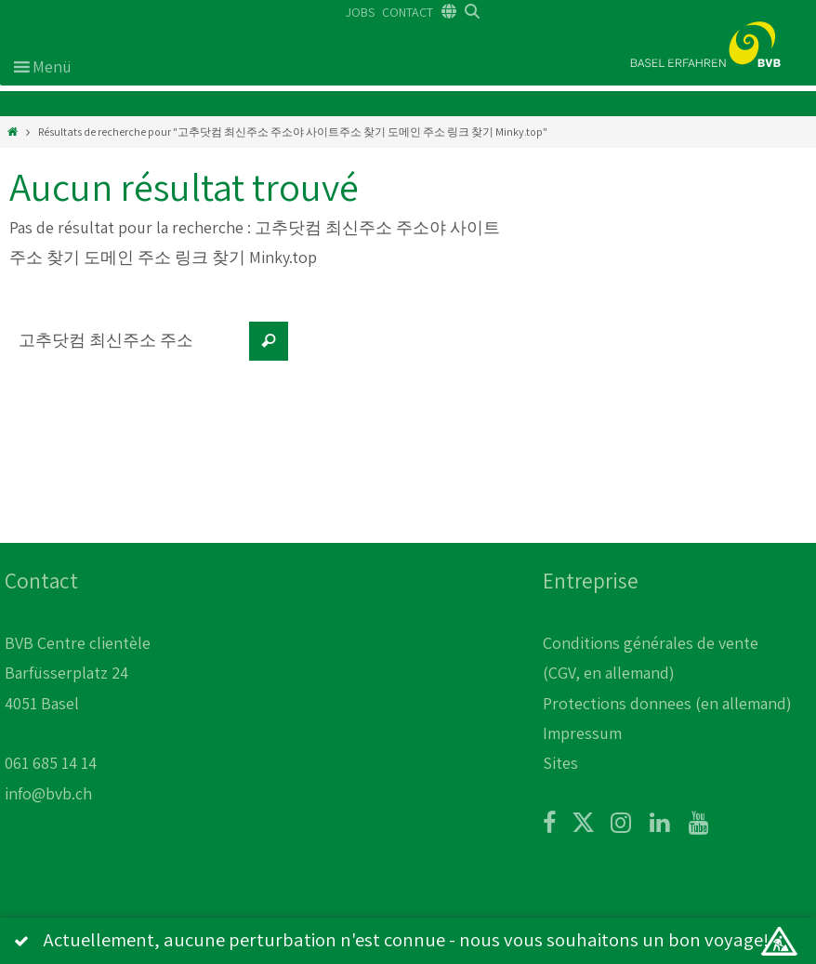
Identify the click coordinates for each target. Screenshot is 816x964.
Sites (560, 762)
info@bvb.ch (48, 793)
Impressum (582, 733)
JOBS (360, 12)
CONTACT (407, 12)
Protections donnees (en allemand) (667, 703)
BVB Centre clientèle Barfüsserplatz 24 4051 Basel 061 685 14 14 (78, 703)
